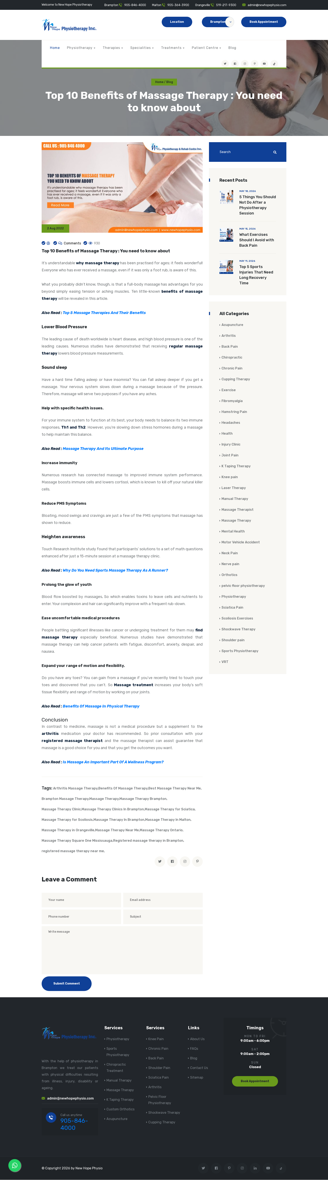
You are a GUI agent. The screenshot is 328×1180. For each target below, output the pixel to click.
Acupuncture (232, 325)
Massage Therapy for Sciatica (170, 809)
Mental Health (233, 532)
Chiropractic (232, 358)
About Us (197, 1039)
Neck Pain (230, 553)
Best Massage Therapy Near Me (174, 788)
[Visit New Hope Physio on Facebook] (235, 64)
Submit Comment (66, 984)
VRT (225, 662)
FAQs (194, 1049)
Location (177, 22)
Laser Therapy (234, 488)
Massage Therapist (238, 510)
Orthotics (229, 575)
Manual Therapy (235, 499)
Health (227, 434)
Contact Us (199, 1068)
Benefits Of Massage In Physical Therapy (101, 706)
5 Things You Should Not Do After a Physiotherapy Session (257, 205)
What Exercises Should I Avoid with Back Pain (256, 240)
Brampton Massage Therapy (65, 799)
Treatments (171, 48)
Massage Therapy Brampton (143, 799)
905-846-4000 (135, 5)
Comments (72, 243)
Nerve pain (230, 564)
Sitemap (196, 1078)
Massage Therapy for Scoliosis (67, 820)
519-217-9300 (226, 5)
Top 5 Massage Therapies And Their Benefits (104, 313)
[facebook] (172, 862)
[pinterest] (197, 862)
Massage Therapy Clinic (61, 809)
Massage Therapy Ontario (161, 830)
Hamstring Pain (234, 412)
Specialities (140, 48)
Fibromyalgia (232, 401)
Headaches (231, 423)
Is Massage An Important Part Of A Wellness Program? (113, 762)
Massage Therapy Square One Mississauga (77, 841)
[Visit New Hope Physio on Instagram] (245, 64)
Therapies (111, 48)
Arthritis (229, 336)
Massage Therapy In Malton (168, 820)
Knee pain (230, 477)
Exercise (229, 390)
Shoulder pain (233, 640)
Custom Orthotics (120, 1109)
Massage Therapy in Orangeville (68, 830)
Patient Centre (205, 48)
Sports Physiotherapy (240, 651)
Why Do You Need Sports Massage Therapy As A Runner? (115, 570)
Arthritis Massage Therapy (75, 788)
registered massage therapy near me (73, 851)
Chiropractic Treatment (116, 1068)
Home (55, 48)
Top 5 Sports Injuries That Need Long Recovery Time (256, 275)
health (82, 408)
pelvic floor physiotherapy (243, 586)
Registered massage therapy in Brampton (148, 841)
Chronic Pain (232, 368)
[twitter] (160, 862)
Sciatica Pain (232, 608)
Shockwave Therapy (238, 629)
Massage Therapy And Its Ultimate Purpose (103, 449)
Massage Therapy (104, 799)
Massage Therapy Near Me (117, 830)
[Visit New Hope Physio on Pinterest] (254, 64)
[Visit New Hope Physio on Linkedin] (255, 1168)
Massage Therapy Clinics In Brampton (113, 809)
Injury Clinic (231, 445)
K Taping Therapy (236, 466)
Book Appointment (264, 22)
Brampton (222, 22)
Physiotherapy (79, 48)
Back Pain (230, 347)
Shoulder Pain (159, 1068)
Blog (232, 48)
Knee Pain (156, 1039)
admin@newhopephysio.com (267, 5)
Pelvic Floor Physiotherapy (159, 1100)
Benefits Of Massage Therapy (122, 788)
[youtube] (264, 64)
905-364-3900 (178, 5)
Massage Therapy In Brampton (119, 820)
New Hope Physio (89, 1168)
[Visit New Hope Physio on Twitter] (225, 64)
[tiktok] (274, 64)
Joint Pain (230, 455)
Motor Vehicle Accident (241, 542)
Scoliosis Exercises (237, 619)
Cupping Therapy (236, 379)
